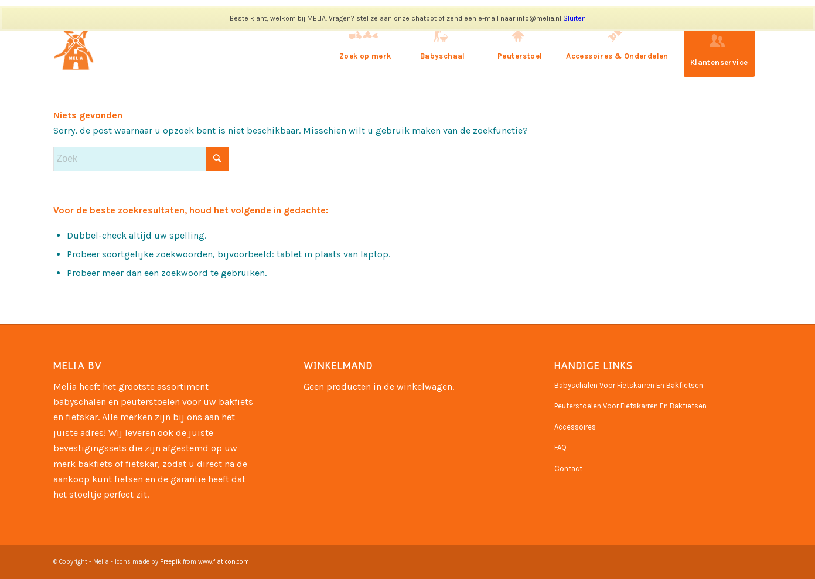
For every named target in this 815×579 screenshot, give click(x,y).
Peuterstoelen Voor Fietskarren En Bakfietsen (630, 405)
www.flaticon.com (223, 562)
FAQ (560, 447)
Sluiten (574, 18)
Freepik (170, 562)
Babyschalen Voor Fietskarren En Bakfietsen (628, 385)
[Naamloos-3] (75, 44)
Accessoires (575, 427)
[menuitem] (365, 44)
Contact (568, 468)
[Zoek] (141, 159)
